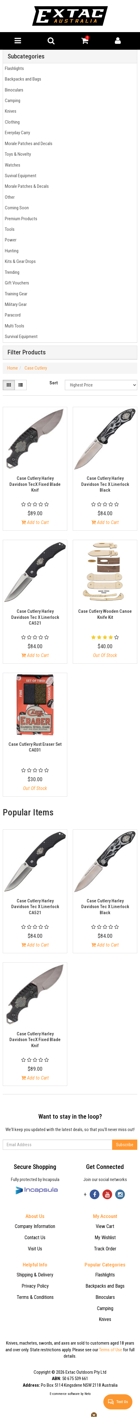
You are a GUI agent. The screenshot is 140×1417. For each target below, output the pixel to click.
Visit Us (35, 1249)
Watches (11, 165)
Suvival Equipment (19, 175)
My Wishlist (105, 1237)
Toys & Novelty (17, 154)
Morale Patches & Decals (26, 186)
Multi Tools (13, 326)
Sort (53, 383)
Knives (9, 111)
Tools (9, 229)
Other (9, 197)
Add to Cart (35, 522)
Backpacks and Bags (22, 79)
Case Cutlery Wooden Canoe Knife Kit (105, 614)
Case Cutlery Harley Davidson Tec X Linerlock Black (105, 484)
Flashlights (13, 68)
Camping (11, 100)
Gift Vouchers (16, 283)
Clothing (11, 122)
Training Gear (15, 294)
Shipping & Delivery (35, 1275)
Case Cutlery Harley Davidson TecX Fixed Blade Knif (35, 484)
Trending (11, 272)
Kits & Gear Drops (19, 261)
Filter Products (27, 352)
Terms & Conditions (35, 1297)
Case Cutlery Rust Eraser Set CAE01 (35, 747)
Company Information (35, 1226)
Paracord (12, 315)
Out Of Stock (105, 655)
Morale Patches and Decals (27, 143)
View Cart (105, 1226)
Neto (88, 1394)
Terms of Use (110, 1349)
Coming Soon (16, 208)
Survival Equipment (20, 336)
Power (9, 240)
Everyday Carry (16, 132)
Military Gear (15, 304)
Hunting (10, 251)
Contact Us (35, 1237)
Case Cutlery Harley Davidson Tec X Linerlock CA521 (35, 617)
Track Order (105, 1249)
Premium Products (20, 218)
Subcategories (26, 56)
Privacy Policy (35, 1286)
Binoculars (13, 90)
